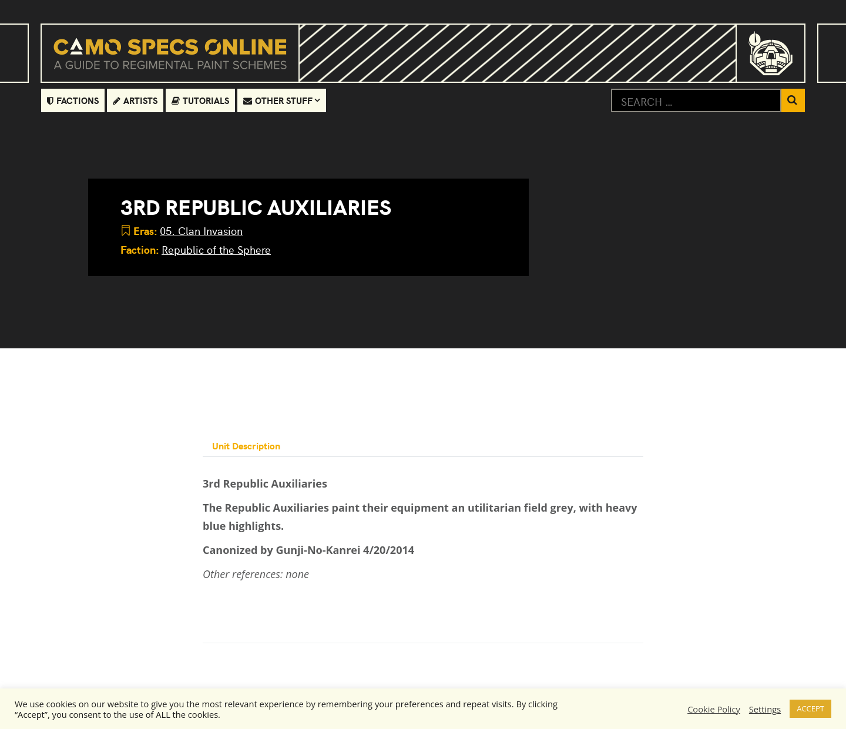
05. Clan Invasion (201, 230)
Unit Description (246, 445)
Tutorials (200, 100)
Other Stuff (278, 100)
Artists (135, 100)
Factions (73, 100)
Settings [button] (765, 709)
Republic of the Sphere (216, 249)
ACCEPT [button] (810, 708)
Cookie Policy (713, 709)
